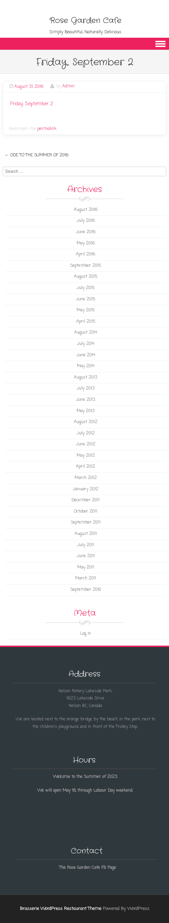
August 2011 (86, 534)
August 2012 (86, 422)
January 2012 (86, 489)
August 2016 (86, 210)
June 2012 (85, 444)
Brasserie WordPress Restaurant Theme (60, 909)
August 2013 (85, 377)
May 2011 (85, 567)
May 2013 (85, 411)
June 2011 (86, 556)
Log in (85, 634)
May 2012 (86, 456)
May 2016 (86, 243)
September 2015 (85, 266)
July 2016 (86, 221)
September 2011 (86, 522)
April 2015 (85, 322)
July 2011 (85, 545)
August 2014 (85, 332)
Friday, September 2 (31, 104)
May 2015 (85, 310)
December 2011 (86, 500)
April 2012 (85, 467)
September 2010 (85, 590)
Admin (68, 87)
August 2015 (85, 277)
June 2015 (85, 299)
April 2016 (85, 254)
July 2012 (86, 433)
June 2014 (85, 355)
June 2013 (85, 400)
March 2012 (86, 478)
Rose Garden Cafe (85, 20)
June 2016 (85, 232)
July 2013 (85, 388)
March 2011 (85, 578)
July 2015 (85, 288)
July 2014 (85, 344)
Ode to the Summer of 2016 (36, 155)
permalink (46, 129)
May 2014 (85, 366)
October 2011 (85, 511)
